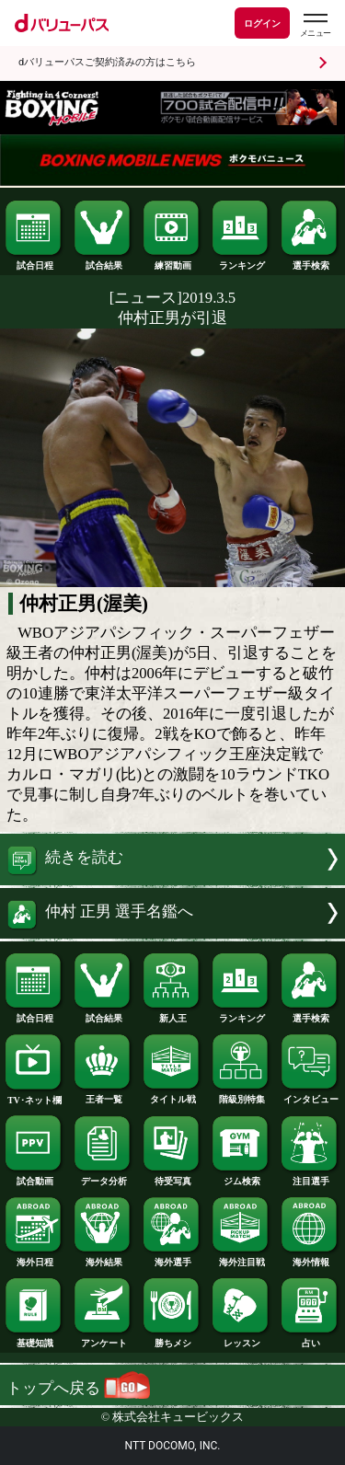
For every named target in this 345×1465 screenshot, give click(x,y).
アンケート (103, 1339)
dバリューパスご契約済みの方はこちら (107, 62)
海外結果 (103, 1258)
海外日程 (34, 1258)
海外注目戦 (241, 1258)
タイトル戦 (172, 1095)
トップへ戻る (78, 1388)
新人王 (172, 1014)
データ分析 (103, 1177)
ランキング (241, 261)
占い (310, 1339)
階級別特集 (241, 1095)
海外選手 (172, 1258)
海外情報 (310, 1258)
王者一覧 (103, 1095)
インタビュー (310, 1095)
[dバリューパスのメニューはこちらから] (314, 25)
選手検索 (310, 261)
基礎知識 (34, 1339)
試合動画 (34, 1177)
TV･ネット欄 (34, 1096)
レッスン (241, 1339)
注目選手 (310, 1177)
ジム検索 (241, 1177)
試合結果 (103, 261)
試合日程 (34, 261)
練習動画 (172, 261)
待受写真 (172, 1177)
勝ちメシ (172, 1339)
